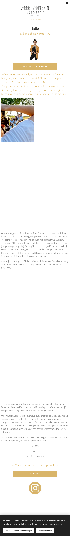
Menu (67, 3)
